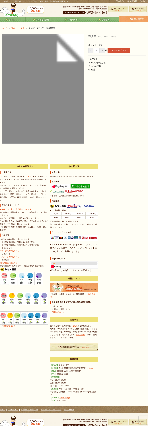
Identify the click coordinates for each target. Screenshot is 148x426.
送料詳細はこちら (59, 312)
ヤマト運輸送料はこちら (9, 251)
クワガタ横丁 (12, 10)
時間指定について (9, 326)
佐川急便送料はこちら (8, 263)
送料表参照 (80, 335)
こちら (75, 326)
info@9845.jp (64, 398)
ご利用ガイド (13, 410)
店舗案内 (103, 19)
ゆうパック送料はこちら (9, 257)
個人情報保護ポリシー (29, 410)
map (91, 368)
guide (72, 19)
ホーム (2, 410)
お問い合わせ (69, 410)
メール (28, 177)
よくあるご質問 (41, 19)
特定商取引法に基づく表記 (51, 410)
